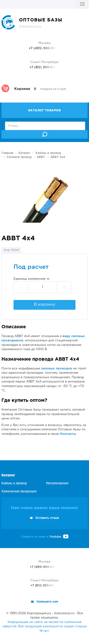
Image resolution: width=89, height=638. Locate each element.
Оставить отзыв (47, 518)
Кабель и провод (48, 153)
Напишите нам (47, 601)
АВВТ (41, 157)
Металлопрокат (57, 483)
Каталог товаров (44, 110)
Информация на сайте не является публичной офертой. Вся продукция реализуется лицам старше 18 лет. (44, 626)
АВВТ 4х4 (57, 157)
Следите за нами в (44, 536)
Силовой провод (19, 157)
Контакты (68, 434)
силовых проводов (56, 368)
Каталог (24, 153)
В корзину (44, 304)
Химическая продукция (19, 491)
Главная (7, 153)
